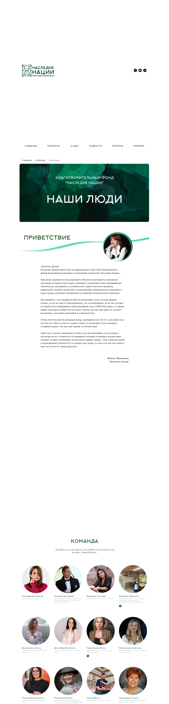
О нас (74, 146)
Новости (95, 146)
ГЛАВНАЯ (27, 161)
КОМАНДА (54, 161)
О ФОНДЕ (40, 161)
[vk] (144, 70)
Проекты (53, 146)
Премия (138, 146)
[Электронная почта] (140, 70)
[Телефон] (135, 70)
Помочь (117, 146)
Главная (31, 146)
